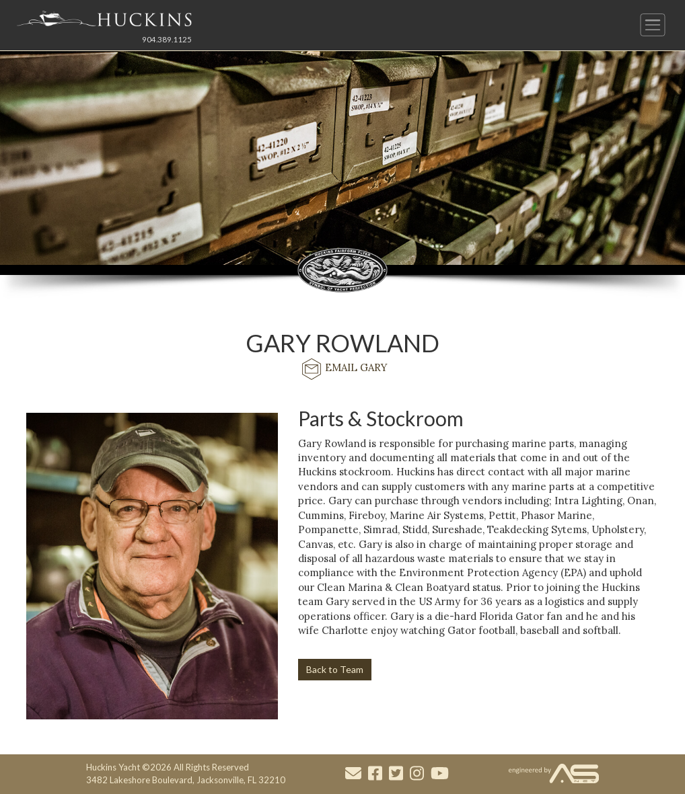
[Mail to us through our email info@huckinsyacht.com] (353, 774)
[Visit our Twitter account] (396, 774)
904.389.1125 (167, 39)
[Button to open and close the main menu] (653, 24)
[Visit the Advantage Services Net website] (554, 774)
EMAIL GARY (343, 367)
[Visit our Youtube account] (440, 774)
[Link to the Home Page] (104, 18)
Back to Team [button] (334, 669)
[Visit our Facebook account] (375, 774)
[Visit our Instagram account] (417, 774)
